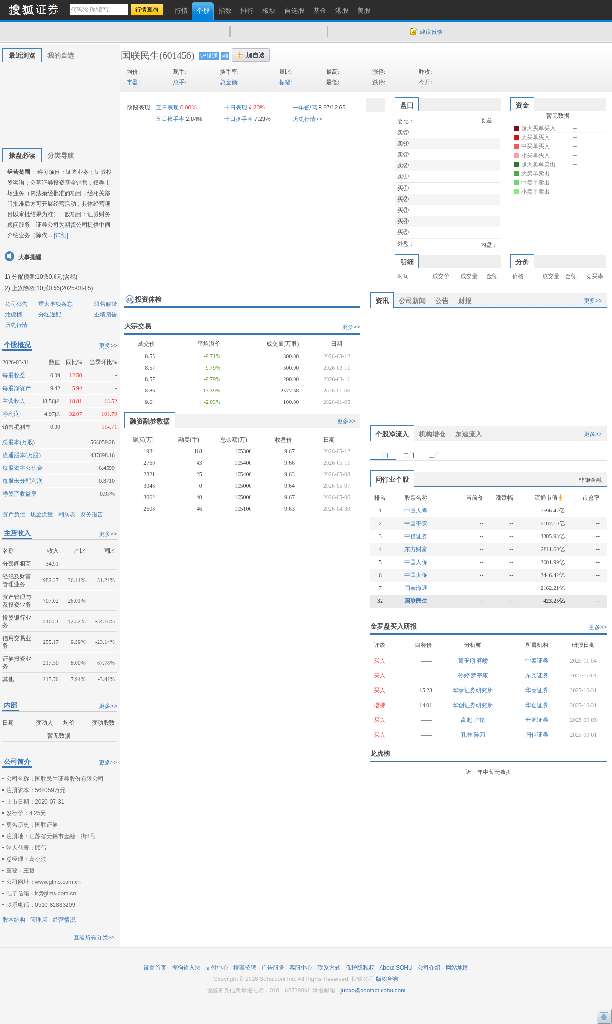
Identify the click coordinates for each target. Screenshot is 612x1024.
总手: (179, 82)
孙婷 (464, 675)
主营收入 (13, 401)
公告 (441, 301)
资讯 (382, 301)
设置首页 (154, 967)
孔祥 (467, 734)
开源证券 (536, 720)
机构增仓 (432, 434)
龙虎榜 (13, 314)
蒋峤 (482, 660)
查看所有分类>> (94, 937)
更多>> (108, 345)
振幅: (285, 82)
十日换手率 (238, 119)
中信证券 (415, 536)
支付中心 (216, 967)
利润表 (67, 514)
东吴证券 (536, 675)
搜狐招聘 (244, 967)
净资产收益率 (19, 493)
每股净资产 (16, 388)
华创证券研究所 (473, 705)
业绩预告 (105, 314)
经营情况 (64, 919)
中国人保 (415, 562)
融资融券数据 (150, 421)
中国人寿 (415, 510)
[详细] (61, 235)
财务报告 (91, 514)
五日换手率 (170, 119)
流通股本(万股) (21, 455)
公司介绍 (428, 967)
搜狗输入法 (186, 967)
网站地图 (457, 967)
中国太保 (415, 575)
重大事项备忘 (55, 304)
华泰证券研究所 (473, 690)
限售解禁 (105, 304)
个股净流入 (392, 434)
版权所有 (387, 979)
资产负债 (13, 514)
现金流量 (41, 514)
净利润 (11, 414)
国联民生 (140, 55)
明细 (407, 262)
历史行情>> (307, 119)
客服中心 (300, 967)
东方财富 (415, 549)
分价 (522, 262)
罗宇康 (479, 675)
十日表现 (235, 107)
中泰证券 (536, 660)
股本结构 (13, 919)
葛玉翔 (467, 660)
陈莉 (479, 734)
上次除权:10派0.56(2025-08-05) (52, 288)
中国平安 (415, 523)
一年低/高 (305, 107)
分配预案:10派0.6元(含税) (44, 276)
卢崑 (479, 720)
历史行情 (16, 325)
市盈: (133, 82)
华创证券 (536, 705)
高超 (467, 720)
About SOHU (395, 967)
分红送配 (49, 314)
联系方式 (328, 967)
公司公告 (16, 304)
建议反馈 (431, 32)
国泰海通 (415, 588)
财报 (464, 301)
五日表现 (167, 107)
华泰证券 (536, 690)
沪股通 (209, 56)
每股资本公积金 (22, 468)
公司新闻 (412, 301)
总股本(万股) (18, 442)
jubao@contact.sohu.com (373, 990)
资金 (522, 105)
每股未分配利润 (22, 481)
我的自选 (60, 55)
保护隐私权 (360, 967)
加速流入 (468, 434)
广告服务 (273, 967)
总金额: (229, 82)
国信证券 (536, 734)
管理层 (38, 919)
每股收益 (13, 375)
